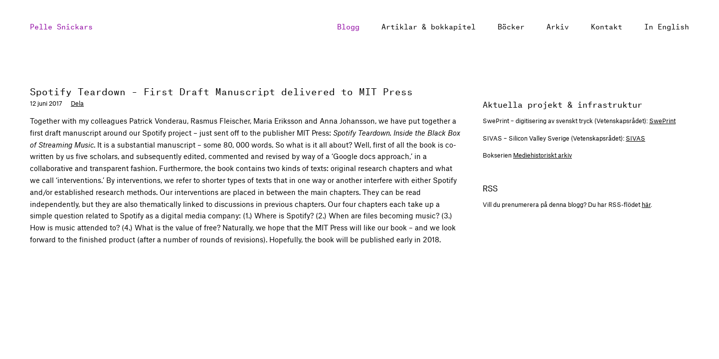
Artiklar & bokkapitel (428, 25)
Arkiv (557, 25)
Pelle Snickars (61, 25)
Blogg (348, 25)
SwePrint (662, 121)
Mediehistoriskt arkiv (542, 155)
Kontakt (606, 25)
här (646, 204)
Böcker (511, 25)
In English (666, 25)
